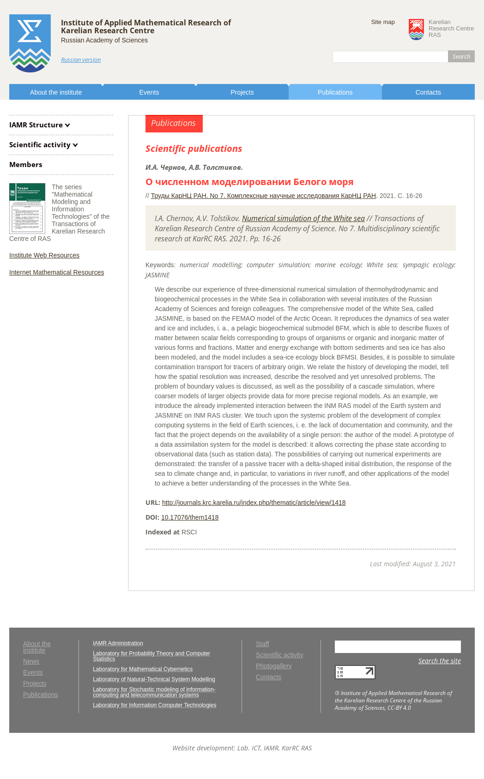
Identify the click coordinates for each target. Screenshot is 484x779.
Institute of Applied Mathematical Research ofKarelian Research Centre (146, 27)
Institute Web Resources (44, 255)
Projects (242, 92)
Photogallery (274, 666)
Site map (383, 21)
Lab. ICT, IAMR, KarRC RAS (274, 747)
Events (149, 92)
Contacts (428, 92)
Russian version (81, 59)
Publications (335, 92)
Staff (262, 644)
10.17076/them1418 (190, 517)
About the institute (56, 92)
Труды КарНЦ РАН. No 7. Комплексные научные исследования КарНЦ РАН (263, 195)
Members (25, 164)
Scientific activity (40, 144)
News (31, 661)
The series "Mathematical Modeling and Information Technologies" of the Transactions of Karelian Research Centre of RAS (59, 212)
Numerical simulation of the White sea (303, 218)
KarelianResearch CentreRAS (451, 28)
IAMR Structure (36, 124)
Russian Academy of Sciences (104, 40)
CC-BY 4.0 (399, 708)
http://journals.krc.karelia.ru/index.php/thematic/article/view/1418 (254, 502)
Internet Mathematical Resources (56, 272)
